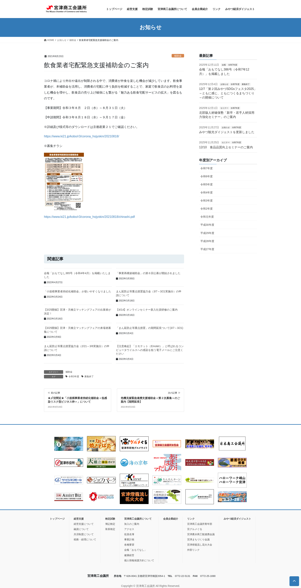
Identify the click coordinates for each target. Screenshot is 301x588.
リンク (191, 518)
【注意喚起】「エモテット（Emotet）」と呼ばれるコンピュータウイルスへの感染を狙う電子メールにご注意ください (150, 350)
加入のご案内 (131, 523)
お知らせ (224, 84)
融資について (81, 529)
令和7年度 (232, 65)
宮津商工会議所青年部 (199, 523)
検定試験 (110, 518)
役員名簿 (129, 534)
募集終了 (89, 376)
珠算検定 (110, 529)
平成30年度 (207, 224)
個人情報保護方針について (139, 560)
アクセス (129, 529)
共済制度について (84, 534)
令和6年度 (206, 176)
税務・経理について (85, 539)
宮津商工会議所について (138, 518)
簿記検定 (110, 523)
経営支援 (79, 518)
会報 (224, 65)
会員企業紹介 (170, 518)
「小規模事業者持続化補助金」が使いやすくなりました (77, 291)
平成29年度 (207, 233)
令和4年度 (206, 192)
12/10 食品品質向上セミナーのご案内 (226, 147)
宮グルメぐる (194, 529)
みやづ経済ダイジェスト (237, 518)
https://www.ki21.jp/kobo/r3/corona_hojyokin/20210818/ (81, 136)
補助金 (178, 55)
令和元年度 (207, 216)
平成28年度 (207, 241)
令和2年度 (206, 208)
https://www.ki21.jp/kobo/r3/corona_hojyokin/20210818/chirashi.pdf (89, 216)
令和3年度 (74, 376)
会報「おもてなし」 (135, 549)
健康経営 (129, 555)
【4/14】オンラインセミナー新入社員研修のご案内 (147, 309)
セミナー (224, 108)
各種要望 (129, 544)
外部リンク (193, 549)
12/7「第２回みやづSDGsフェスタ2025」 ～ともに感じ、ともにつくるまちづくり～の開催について (228, 93)
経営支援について (84, 523)
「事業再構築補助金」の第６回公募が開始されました (148, 273)
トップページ (57, 518)
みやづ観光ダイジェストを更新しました (226, 132)
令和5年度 (206, 184)
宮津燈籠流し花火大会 (199, 544)
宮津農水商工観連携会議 (201, 534)
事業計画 (129, 539)
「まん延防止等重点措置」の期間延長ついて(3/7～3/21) (149, 327)
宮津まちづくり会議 (198, 539)
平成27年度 (207, 249)
